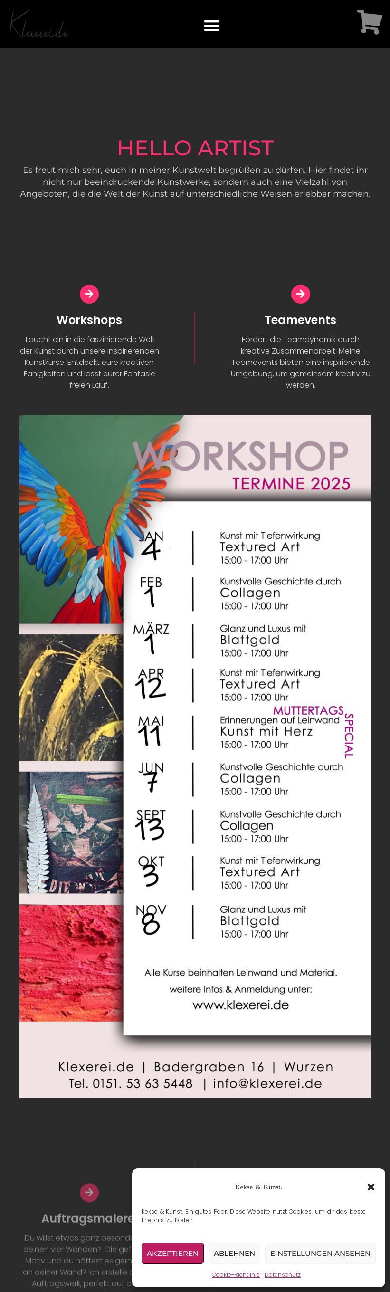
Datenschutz (283, 1275)
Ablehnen (234, 1253)
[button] (371, 1187)
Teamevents (300, 323)
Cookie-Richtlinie (236, 1275)
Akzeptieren (173, 1253)
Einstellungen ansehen (320, 1253)
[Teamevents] (300, 297)
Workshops (89, 323)
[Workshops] (89, 297)
